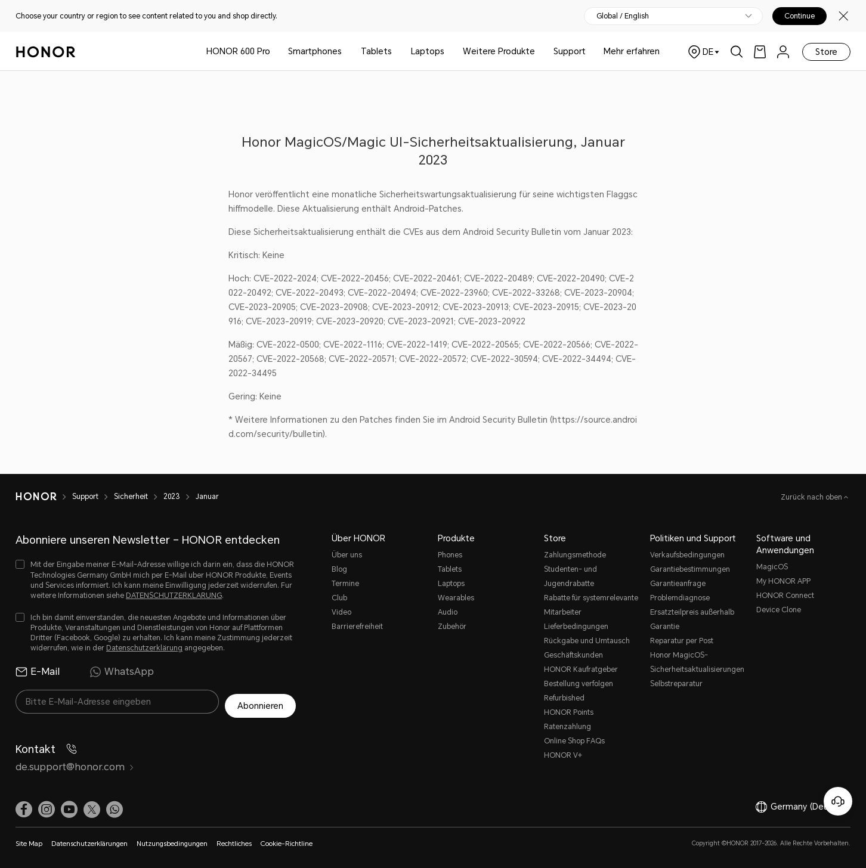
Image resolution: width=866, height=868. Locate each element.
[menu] (783, 51)
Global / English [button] (622, 16)
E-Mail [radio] (38, 672)
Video (341, 612)
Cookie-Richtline (287, 839)
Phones (450, 555)
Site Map (29, 839)
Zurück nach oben (812, 497)
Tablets (376, 51)
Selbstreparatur (676, 684)
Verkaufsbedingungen (687, 555)
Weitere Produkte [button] (499, 51)
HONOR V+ (563, 755)
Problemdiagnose (680, 598)
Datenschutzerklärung (144, 648)
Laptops (427, 51)
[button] (114, 804)
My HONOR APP (783, 581)
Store (826, 52)
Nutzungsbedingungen (172, 839)
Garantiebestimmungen (690, 569)
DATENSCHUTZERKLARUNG (174, 595)
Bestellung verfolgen (578, 684)
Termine (345, 583)
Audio (447, 612)
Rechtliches (234, 839)
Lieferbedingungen (576, 626)
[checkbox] (156, 580)
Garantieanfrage (678, 583)
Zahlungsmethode (575, 555)
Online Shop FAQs (574, 741)
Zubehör (452, 626)
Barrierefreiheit (357, 626)
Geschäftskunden (573, 655)
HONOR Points (568, 712)
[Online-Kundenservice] (838, 801)
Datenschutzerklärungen (89, 839)
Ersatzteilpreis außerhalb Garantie (692, 619)
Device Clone (778, 610)
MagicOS (772, 567)
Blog (339, 569)
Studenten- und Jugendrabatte (570, 576)
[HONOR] (44, 496)
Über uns (347, 555)
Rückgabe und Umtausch (587, 641)
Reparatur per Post (681, 641)
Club (339, 598)
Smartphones (315, 51)
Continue (799, 16)
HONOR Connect (785, 595)
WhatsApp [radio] (121, 672)
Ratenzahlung (567, 727)
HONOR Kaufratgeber (581, 669)
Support (569, 51)
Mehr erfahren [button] (632, 51)
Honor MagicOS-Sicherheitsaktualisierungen (697, 662)
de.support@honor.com (75, 762)
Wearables (456, 598)
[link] (760, 51)
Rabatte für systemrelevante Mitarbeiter (591, 605)
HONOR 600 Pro (238, 51)
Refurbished (564, 698)
